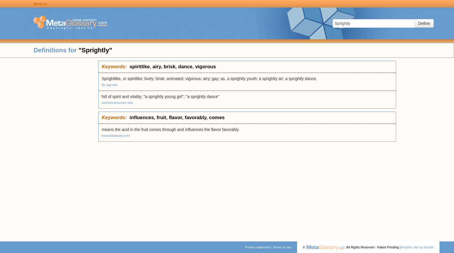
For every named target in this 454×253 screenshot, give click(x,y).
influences (141, 117)
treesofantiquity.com (116, 135)
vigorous (205, 66)
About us (40, 3)
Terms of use (282, 247)
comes (217, 117)
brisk (169, 66)
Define (424, 23)
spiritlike (139, 66)
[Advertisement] (49, 147)
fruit (161, 117)
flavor (175, 117)
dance (185, 66)
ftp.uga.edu (110, 84)
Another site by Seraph (417, 247)
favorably (195, 117)
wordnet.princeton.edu (117, 102)
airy (157, 66)
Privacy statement (257, 247)
